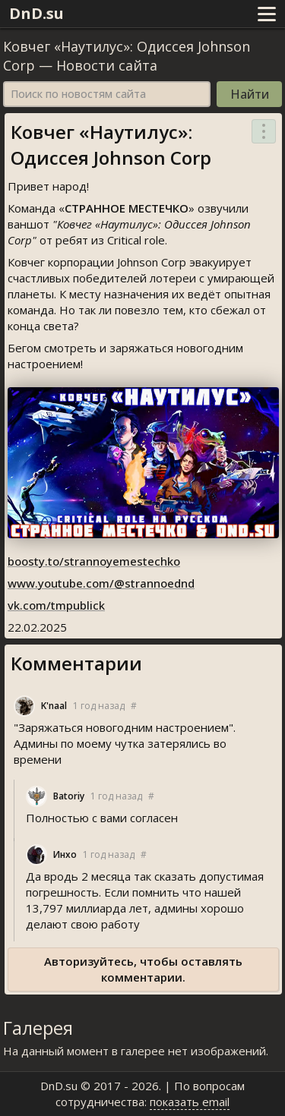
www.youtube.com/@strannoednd (101, 583)
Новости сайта (106, 65)
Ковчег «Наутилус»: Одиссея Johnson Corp (111, 144)
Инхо (65, 854)
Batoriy (68, 796)
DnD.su (36, 13)
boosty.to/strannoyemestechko (94, 561)
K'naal (54, 705)
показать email (190, 1101)
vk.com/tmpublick (56, 605)
